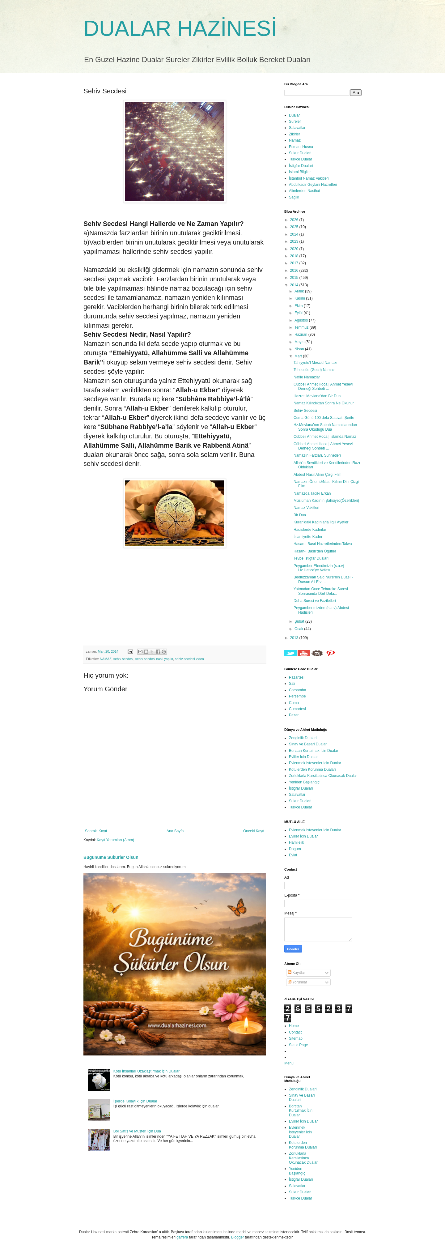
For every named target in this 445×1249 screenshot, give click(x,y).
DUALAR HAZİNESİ (180, 28)
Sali (292, 683)
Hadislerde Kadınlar (310, 529)
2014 (294, 285)
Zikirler (294, 134)
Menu (289, 1063)
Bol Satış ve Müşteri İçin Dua (137, 1131)
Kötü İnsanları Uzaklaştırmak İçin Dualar (146, 1071)
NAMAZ (106, 659)
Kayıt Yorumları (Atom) (115, 840)
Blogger (237, 1237)
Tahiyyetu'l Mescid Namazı (315, 362)
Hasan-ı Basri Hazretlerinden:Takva (323, 544)
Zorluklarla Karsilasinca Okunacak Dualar (323, 776)
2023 (294, 241)
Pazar (294, 715)
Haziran (301, 334)
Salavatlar (297, 128)
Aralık (300, 291)
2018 (294, 256)
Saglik (294, 197)
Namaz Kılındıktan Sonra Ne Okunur (324, 403)
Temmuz (302, 327)
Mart (299, 356)
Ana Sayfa (175, 831)
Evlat (293, 855)
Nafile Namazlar (307, 377)
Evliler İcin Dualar (303, 757)
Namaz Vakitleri (306, 507)
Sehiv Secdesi (305, 410)
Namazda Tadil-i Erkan (312, 493)
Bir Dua (300, 515)
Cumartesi (297, 709)
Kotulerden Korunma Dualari (312, 769)
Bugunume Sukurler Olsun (110, 857)
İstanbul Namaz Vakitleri (309, 178)
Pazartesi (296, 677)
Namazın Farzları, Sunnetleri (317, 455)
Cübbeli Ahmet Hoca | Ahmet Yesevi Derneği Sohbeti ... (323, 386)
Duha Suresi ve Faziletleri (315, 601)
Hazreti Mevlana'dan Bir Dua (317, 396)
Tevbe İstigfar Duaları (311, 558)
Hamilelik (296, 842)
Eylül (299, 313)
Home (294, 1026)
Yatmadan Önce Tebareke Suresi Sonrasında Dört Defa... (321, 591)
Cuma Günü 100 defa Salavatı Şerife (324, 418)
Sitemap (296, 1038)
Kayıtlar (296, 972)
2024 (294, 234)
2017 (294, 263)
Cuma (294, 703)
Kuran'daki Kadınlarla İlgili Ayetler (321, 522)
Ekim (299, 306)
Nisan (300, 349)
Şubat (300, 621)
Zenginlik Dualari (302, 738)
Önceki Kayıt (253, 831)
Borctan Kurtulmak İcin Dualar (313, 750)
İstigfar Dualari (301, 166)
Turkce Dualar (300, 159)
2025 (294, 227)
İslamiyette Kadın (308, 537)
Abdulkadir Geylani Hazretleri (313, 184)
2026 (294, 220)
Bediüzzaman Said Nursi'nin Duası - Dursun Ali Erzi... (323, 579)
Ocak (299, 629)
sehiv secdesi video (189, 659)
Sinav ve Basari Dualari (308, 744)
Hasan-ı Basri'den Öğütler (315, 551)
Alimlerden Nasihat (304, 191)
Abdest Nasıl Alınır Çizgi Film (317, 474)
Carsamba (297, 690)
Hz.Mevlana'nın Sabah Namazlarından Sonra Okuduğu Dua (325, 427)
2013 (294, 638)
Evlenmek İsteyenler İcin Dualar (315, 763)
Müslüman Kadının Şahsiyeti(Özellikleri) (326, 500)
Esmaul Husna (301, 147)
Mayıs (300, 342)
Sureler (295, 121)
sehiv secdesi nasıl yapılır (154, 659)
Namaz (295, 140)
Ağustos (302, 320)
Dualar (294, 115)
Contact (295, 1032)
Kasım (300, 298)
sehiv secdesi (123, 659)
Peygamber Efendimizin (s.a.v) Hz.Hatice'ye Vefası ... (319, 568)
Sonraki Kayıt (96, 831)
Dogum (295, 849)
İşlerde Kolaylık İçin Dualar (135, 1101)
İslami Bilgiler (300, 172)
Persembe (297, 696)
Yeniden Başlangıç (304, 782)
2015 (294, 277)
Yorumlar (297, 982)
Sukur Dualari (300, 153)
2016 (294, 270)
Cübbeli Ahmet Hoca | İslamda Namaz (325, 436)
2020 (294, 249)
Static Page (298, 1045)
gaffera (182, 1237)
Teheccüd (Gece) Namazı (315, 370)
